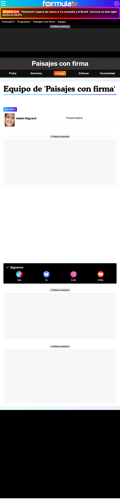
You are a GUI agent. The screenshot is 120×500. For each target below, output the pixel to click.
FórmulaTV (8, 21)
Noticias (36, 73)
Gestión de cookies (92, 462)
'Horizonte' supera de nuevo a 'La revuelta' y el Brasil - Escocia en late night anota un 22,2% (59, 13)
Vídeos (53, 436)
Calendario (31, 428)
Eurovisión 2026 (81, 434)
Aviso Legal (28, 462)
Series (30, 425)
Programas (23, 21)
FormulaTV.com (52, 471)
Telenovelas (81, 439)
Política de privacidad (47, 462)
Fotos (76, 425)
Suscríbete (103, 436)
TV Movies (31, 435)
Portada (8, 425)
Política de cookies (70, 462)
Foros (99, 431)
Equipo (62, 21)
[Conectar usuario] (116, 3)
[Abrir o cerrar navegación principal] (3, 3)
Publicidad (109, 462)
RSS (65, 465)
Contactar (56, 465)
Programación (58, 431)
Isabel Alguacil (26, 118)
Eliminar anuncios (61, 26)
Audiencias (56, 425)
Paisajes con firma (44, 21)
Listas (28, 432)
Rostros (100, 425)
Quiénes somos (12, 462)
